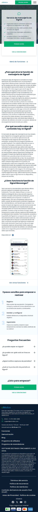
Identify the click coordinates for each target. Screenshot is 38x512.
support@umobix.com (10, 421)
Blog (3, 437)
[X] (17, 502)
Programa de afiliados (11, 441)
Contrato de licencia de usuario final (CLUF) (17, 491)
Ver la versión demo (19, 52)
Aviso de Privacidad (11, 495)
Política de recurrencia (19, 484)
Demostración (7, 434)
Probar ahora (19, 44)
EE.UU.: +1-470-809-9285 (11, 419)
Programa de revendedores (13, 444)
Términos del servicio (19, 480)
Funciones (6, 431)
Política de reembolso (19, 487)
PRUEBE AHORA (23, 2)
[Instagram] (25, 502)
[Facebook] (13, 502)
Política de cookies (27, 495)
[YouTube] (21, 502)
